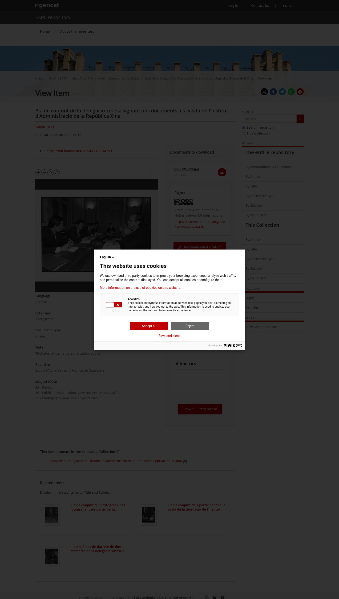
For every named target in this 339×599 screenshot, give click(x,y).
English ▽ (107, 257)
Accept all (149, 326)
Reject (190, 326)
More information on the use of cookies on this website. (140, 288)
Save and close (169, 336)
